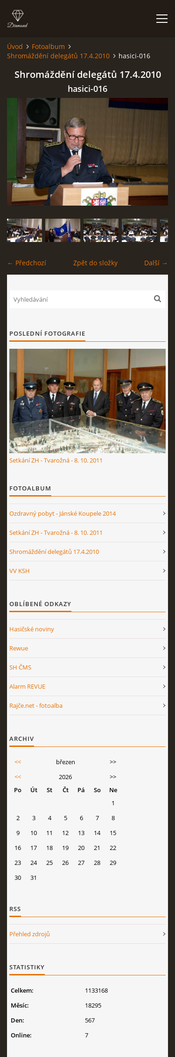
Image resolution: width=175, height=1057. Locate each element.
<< (17, 762)
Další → (156, 262)
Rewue (18, 648)
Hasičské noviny (31, 629)
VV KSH (19, 570)
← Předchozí (26, 262)
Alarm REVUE (27, 686)
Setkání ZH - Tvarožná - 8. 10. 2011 (56, 460)
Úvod (15, 46)
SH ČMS (20, 667)
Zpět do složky (95, 262)
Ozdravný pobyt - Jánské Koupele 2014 (62, 513)
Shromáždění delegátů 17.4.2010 (58, 55)
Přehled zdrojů (29, 934)
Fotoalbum (48, 46)
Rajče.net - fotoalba (36, 705)
